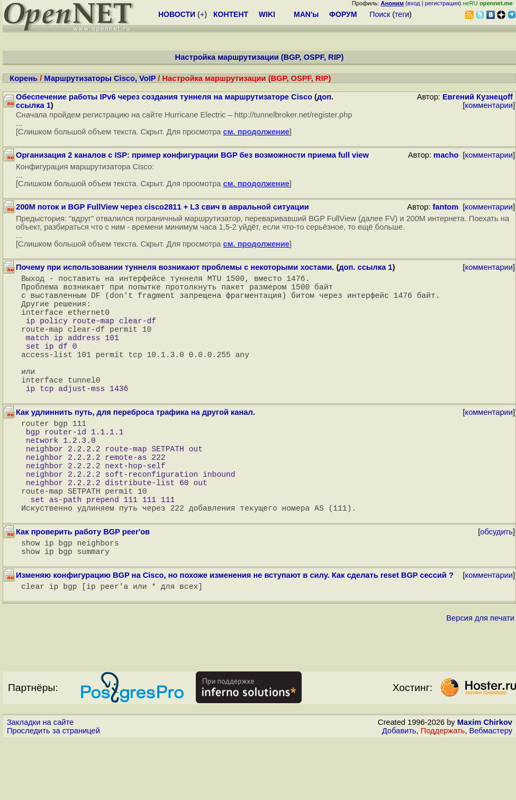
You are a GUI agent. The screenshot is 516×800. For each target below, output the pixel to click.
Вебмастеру (490, 790)
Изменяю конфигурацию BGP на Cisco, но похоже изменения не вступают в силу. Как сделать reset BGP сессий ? (235, 632)
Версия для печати (480, 677)
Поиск (379, 14)
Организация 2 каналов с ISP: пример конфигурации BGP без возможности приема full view (192, 155)
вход (414, 3)
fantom (445, 207)
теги (402, 14)
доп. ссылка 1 (365, 267)
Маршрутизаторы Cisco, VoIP (100, 78)
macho (445, 155)
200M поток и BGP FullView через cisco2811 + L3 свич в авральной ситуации (162, 207)
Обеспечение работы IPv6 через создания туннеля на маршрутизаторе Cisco (164, 97)
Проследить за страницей (53, 790)
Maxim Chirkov (484, 781)
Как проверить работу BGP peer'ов (83, 584)
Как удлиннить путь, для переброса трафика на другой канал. (135, 442)
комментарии (489, 105)
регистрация (442, 3)
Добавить (399, 790)
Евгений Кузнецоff (477, 97)
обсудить (496, 584)
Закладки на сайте (40, 781)
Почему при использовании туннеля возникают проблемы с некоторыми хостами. (175, 267)
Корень (24, 78)
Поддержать (443, 790)
